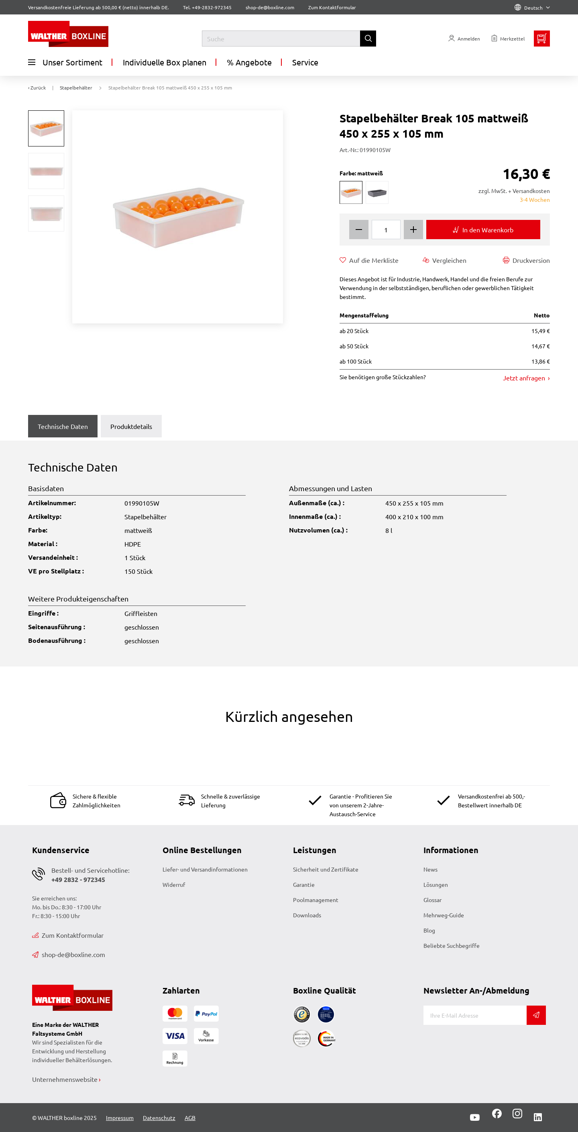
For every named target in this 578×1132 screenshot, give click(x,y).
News (430, 869)
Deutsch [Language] (532, 7)
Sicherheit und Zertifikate (325, 869)
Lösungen (435, 884)
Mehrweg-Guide (443, 915)
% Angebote (249, 62)
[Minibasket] (542, 38)
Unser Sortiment (65, 62)
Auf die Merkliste (369, 260)
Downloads (307, 915)
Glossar (432, 899)
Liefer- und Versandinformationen (205, 869)
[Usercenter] (464, 38)
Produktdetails (131, 426)
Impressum (120, 1117)
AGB (190, 1117)
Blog (429, 930)
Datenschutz (159, 1117)
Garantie (304, 884)
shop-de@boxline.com (68, 954)
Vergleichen (444, 260)
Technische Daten (63, 426)
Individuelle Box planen (164, 62)
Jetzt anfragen (525, 378)
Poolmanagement (315, 899)
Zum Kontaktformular (332, 7)
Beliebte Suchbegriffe (451, 945)
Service (305, 62)
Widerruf (174, 884)
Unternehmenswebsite (65, 1079)
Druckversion (526, 260)
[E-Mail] (475, 1015)
